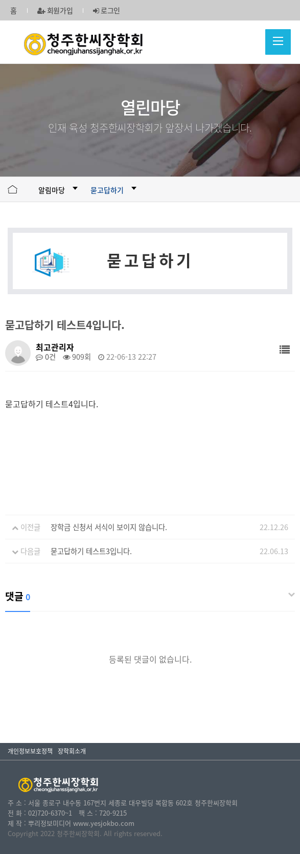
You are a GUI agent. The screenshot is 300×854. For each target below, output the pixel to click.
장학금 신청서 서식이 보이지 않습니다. (109, 527)
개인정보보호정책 (30, 751)
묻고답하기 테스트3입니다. (91, 551)
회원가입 (55, 10)
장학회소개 (72, 751)
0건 (46, 356)
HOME (13, 189)
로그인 (106, 10)
